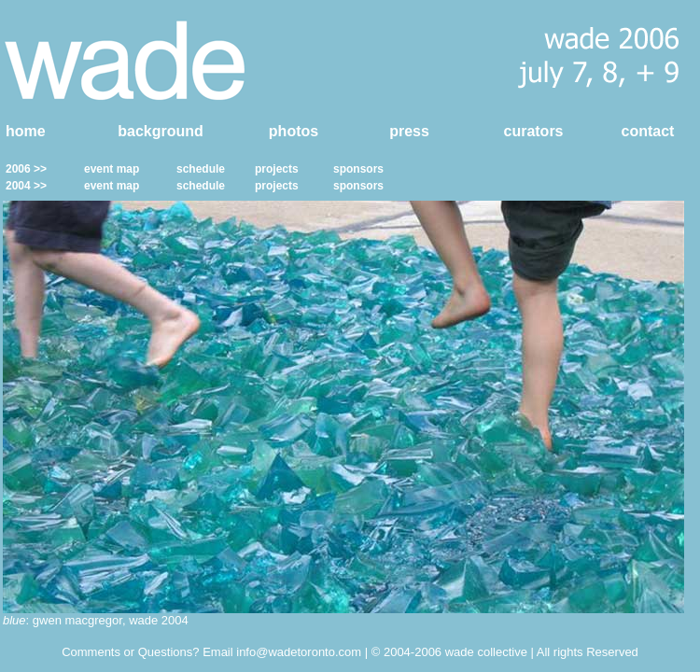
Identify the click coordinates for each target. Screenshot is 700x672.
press (409, 131)
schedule (200, 168)
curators (533, 131)
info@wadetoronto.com (298, 652)
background (160, 131)
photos (293, 131)
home (26, 131)
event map (111, 168)
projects (277, 168)
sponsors (358, 168)
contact (648, 131)
